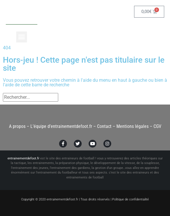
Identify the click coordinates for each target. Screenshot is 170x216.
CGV (157, 126)
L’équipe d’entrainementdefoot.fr (61, 126)
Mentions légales (132, 126)
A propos (17, 126)
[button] (21, 36)
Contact (104, 126)
